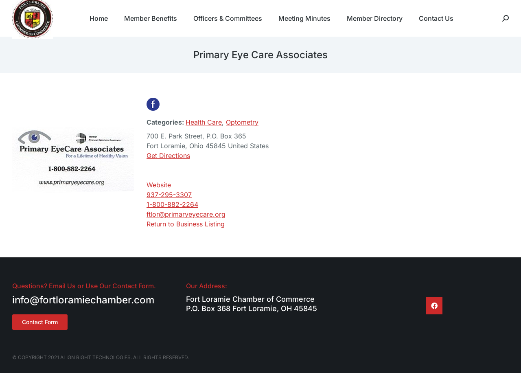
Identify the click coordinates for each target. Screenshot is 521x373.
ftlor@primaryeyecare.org (186, 214)
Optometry (242, 122)
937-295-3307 (169, 195)
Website (159, 185)
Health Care (204, 122)
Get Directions (168, 155)
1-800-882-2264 (172, 204)
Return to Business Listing (186, 224)
